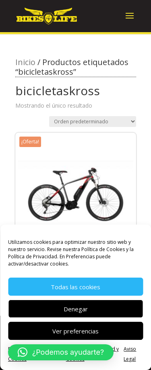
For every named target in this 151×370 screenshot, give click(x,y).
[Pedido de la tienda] (92, 121)
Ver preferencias (75, 331)
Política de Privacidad (32, 256)
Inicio (25, 62)
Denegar (76, 309)
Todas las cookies (75, 287)
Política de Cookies (103, 249)
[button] (61, 352)
